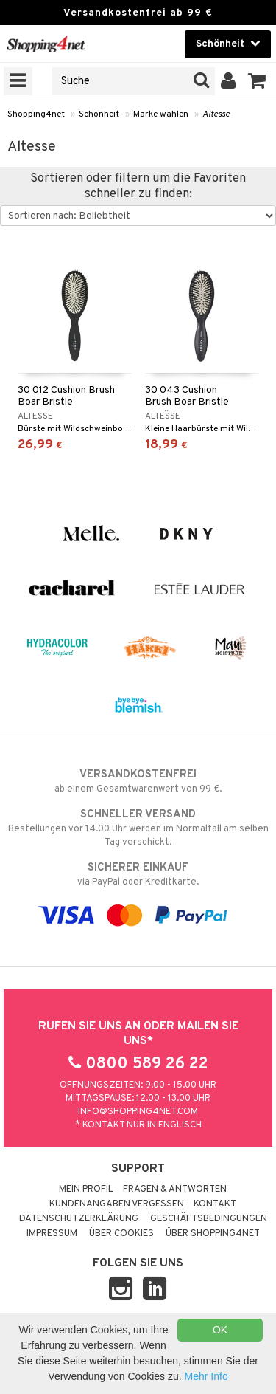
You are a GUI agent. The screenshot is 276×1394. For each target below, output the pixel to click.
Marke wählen (160, 114)
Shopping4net (36, 114)
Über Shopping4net (213, 1234)
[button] (257, 81)
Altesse (216, 114)
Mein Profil (86, 1189)
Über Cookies (121, 1234)
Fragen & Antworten (175, 1189)
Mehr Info (206, 1376)
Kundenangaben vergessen (116, 1204)
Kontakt (215, 1204)
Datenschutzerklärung (78, 1219)
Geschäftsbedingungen (208, 1219)
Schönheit (99, 114)
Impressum (51, 1234)
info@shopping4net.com (138, 1112)
